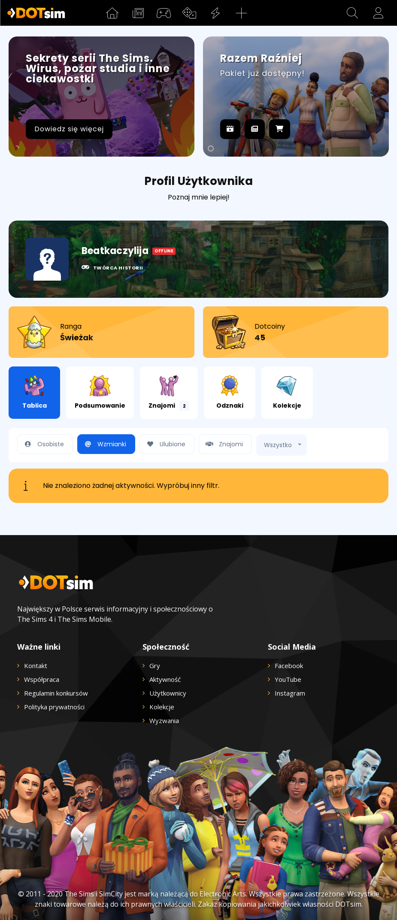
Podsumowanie (100, 392)
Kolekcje (287, 392)
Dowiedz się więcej (69, 129)
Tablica (34, 392)
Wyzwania (164, 720)
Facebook (289, 665)
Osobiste (43, 444)
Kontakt (35, 665)
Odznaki (229, 392)
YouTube (288, 679)
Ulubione (164, 444)
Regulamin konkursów (56, 693)
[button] (352, 13)
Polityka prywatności (54, 706)
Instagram (290, 693)
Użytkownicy (167, 693)
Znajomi (168, 393)
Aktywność (165, 679)
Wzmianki (104, 444)
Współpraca (41, 679)
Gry (154, 665)
